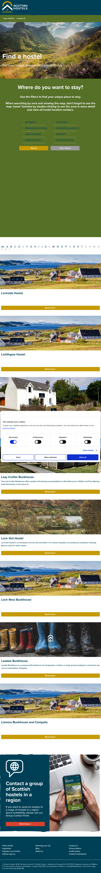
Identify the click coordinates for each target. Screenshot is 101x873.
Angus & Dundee (33, 134)
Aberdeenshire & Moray (33, 128)
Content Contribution (77, 854)
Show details (88, 450)
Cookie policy (74, 851)
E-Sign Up (21, 18)
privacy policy (9, 428)
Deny (18, 457)
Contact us (73, 845)
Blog (37, 848)
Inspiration (6, 848)
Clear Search (65, 148)
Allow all (82, 457)
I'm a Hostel (8, 18)
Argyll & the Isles (33, 140)
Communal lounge (65, 140)
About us (39, 851)
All (2, 246)
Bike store (65, 134)
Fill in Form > (25, 824)
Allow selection (50, 457)
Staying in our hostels (11, 851)
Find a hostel (7, 845)
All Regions (33, 122)
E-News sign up (8, 854)
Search (34, 148)
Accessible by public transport (65, 128)
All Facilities (65, 122)
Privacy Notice (75, 848)
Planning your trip (43, 845)
